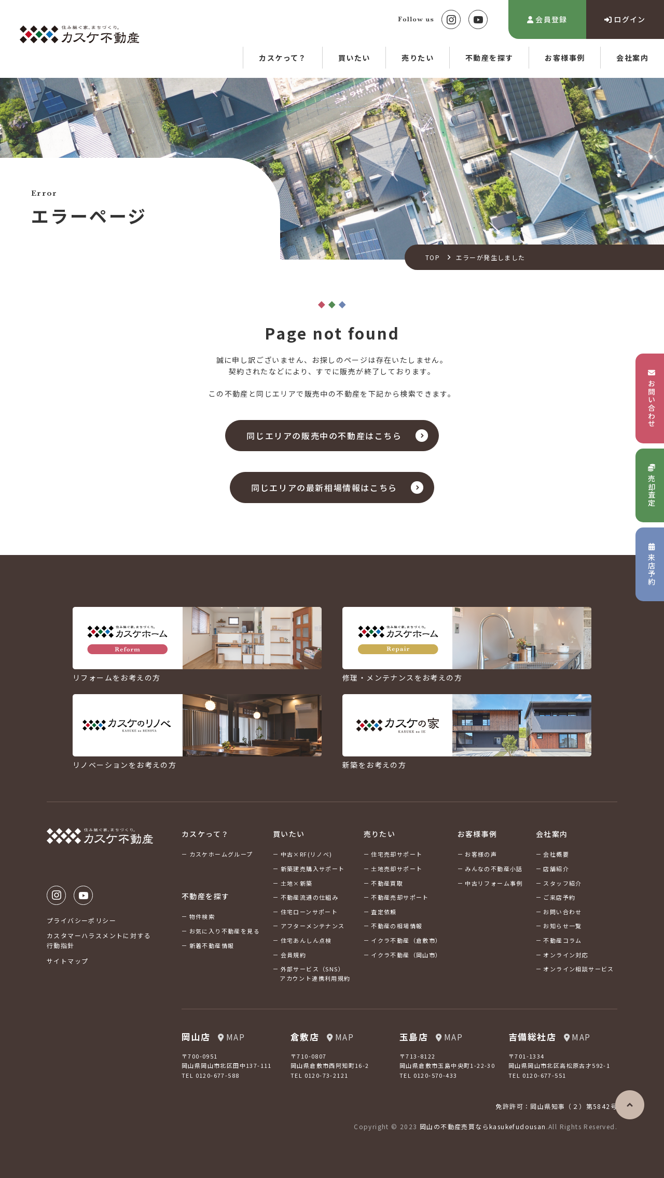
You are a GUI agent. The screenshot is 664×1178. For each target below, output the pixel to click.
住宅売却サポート (396, 854)
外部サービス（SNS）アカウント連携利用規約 (315, 973)
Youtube (478, 19)
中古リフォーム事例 (494, 883)
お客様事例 (565, 57)
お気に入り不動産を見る (224, 931)
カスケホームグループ (221, 854)
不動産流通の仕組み (310, 897)
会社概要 (556, 854)
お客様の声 (481, 854)
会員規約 (294, 955)
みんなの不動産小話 (494, 868)
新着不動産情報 (211, 945)
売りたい (418, 57)
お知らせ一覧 (562, 926)
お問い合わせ (562, 912)
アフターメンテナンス (313, 926)
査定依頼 (384, 912)
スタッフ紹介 (562, 883)
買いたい (354, 57)
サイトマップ (67, 960)
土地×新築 (297, 883)
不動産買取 (387, 883)
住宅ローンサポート (309, 912)
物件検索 (202, 916)
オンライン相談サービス (578, 969)
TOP (432, 257)
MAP (231, 1036)
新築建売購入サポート (313, 868)
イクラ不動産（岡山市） (406, 955)
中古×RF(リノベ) (307, 854)
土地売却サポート (396, 868)
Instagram (451, 19)
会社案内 (632, 57)
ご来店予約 (559, 897)
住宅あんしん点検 (306, 940)
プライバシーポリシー (81, 920)
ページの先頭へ (629, 1104)
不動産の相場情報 (396, 926)
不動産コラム (562, 940)
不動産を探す (489, 57)
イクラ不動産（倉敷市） (406, 940)
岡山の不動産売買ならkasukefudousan (483, 1126)
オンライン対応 (565, 955)
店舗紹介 (556, 868)
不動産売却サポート (400, 897)
